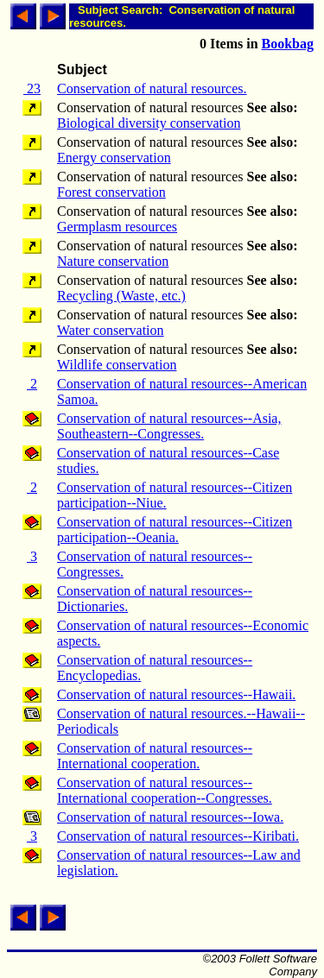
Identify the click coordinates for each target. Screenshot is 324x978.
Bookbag (288, 43)
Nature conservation (112, 261)
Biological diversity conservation (148, 123)
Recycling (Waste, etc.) (121, 295)
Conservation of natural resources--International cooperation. (154, 756)
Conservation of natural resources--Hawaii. (176, 694)
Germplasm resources (117, 226)
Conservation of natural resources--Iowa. (170, 817)
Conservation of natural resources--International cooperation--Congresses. (164, 790)
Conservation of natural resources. (151, 88)
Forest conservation (111, 192)
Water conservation (110, 330)
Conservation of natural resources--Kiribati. (178, 836)
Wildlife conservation (116, 364)
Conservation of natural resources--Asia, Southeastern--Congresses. (169, 426)
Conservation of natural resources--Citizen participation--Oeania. (174, 529)
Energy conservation (114, 157)
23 (32, 88)
